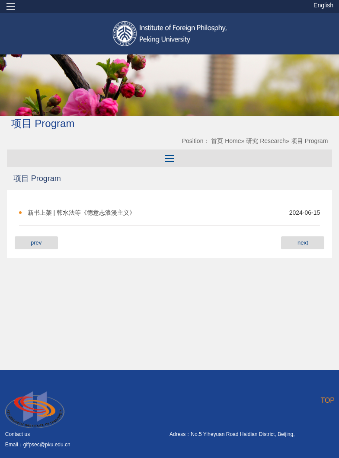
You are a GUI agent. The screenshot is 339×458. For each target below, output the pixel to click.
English (323, 5)
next (302, 242)
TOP (327, 400)
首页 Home (226, 140)
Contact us (17, 434)
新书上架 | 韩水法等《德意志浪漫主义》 (81, 212)
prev (36, 242)
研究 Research (266, 140)
